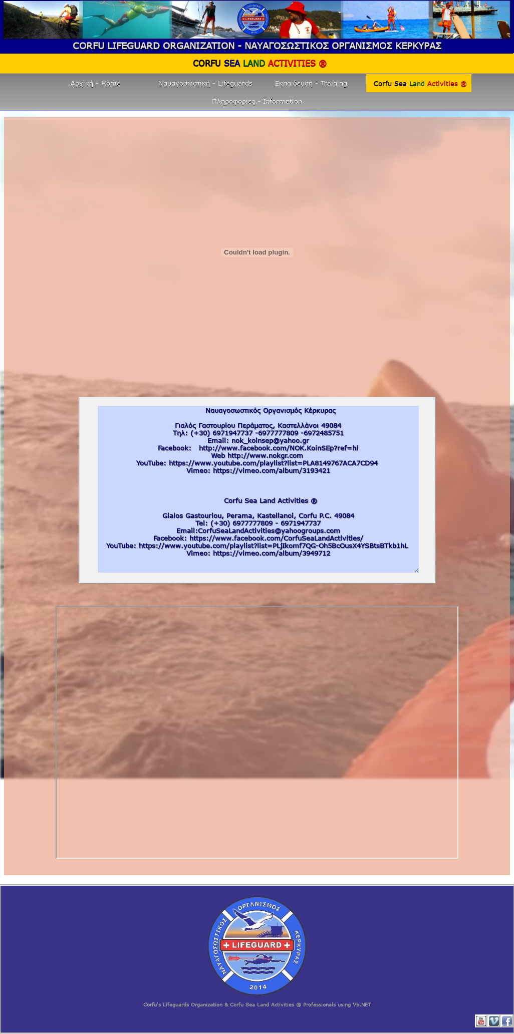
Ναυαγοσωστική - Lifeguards (205, 83)
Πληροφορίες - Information (257, 101)
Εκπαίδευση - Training (311, 83)
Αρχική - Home (96, 83)
